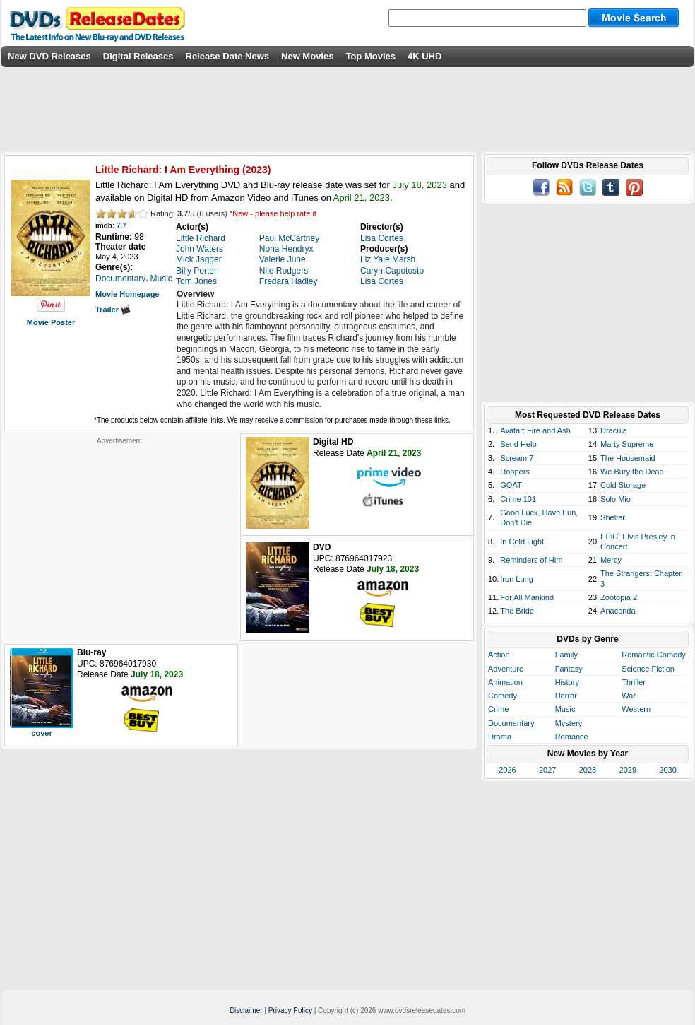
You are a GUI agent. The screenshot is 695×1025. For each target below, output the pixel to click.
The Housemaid (627, 458)
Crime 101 (518, 499)
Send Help (518, 444)
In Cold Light (522, 541)
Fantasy (569, 668)
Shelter (612, 517)
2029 (627, 770)
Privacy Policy (290, 1010)
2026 (507, 770)
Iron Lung (516, 579)
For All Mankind (527, 597)
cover (41, 733)
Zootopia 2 (618, 597)
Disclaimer (246, 1010)
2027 (547, 770)
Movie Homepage (127, 294)
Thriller (634, 682)
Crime (498, 709)
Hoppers (515, 471)
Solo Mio (615, 499)
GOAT (510, 485)
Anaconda (618, 611)
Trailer (113, 309)
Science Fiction (648, 668)
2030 (667, 770)
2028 (587, 770)
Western (636, 709)
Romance (571, 736)
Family (566, 654)
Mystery (569, 723)
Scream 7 (516, 458)
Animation (505, 682)
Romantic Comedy (653, 654)
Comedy (502, 695)
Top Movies (370, 56)
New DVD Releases (49, 56)
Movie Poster (51, 322)
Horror (566, 695)
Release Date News (228, 56)
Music (565, 709)
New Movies (307, 56)
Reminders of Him (531, 560)
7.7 (121, 226)
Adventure (505, 668)
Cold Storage (623, 485)
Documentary (511, 723)
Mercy (611, 560)
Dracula (613, 430)
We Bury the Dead (632, 471)
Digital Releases (138, 56)
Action (499, 654)
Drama (499, 736)
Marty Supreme (626, 444)
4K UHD (424, 56)
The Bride (517, 611)
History (567, 682)
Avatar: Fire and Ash (535, 430)
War (629, 695)
